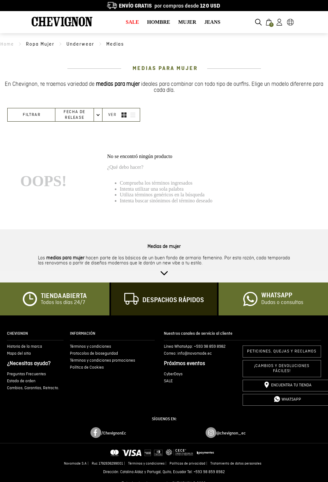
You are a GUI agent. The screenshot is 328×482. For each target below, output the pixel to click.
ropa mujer (40, 44)
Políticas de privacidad (187, 463)
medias (115, 44)
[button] (258, 22)
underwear (80, 44)
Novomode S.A (75, 463)
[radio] (124, 115)
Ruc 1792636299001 (107, 463)
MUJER (187, 22)
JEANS (212, 22)
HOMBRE (158, 22)
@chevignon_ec (231, 433)
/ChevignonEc (113, 433)
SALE (132, 22)
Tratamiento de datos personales (235, 463)
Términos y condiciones (146, 463)
